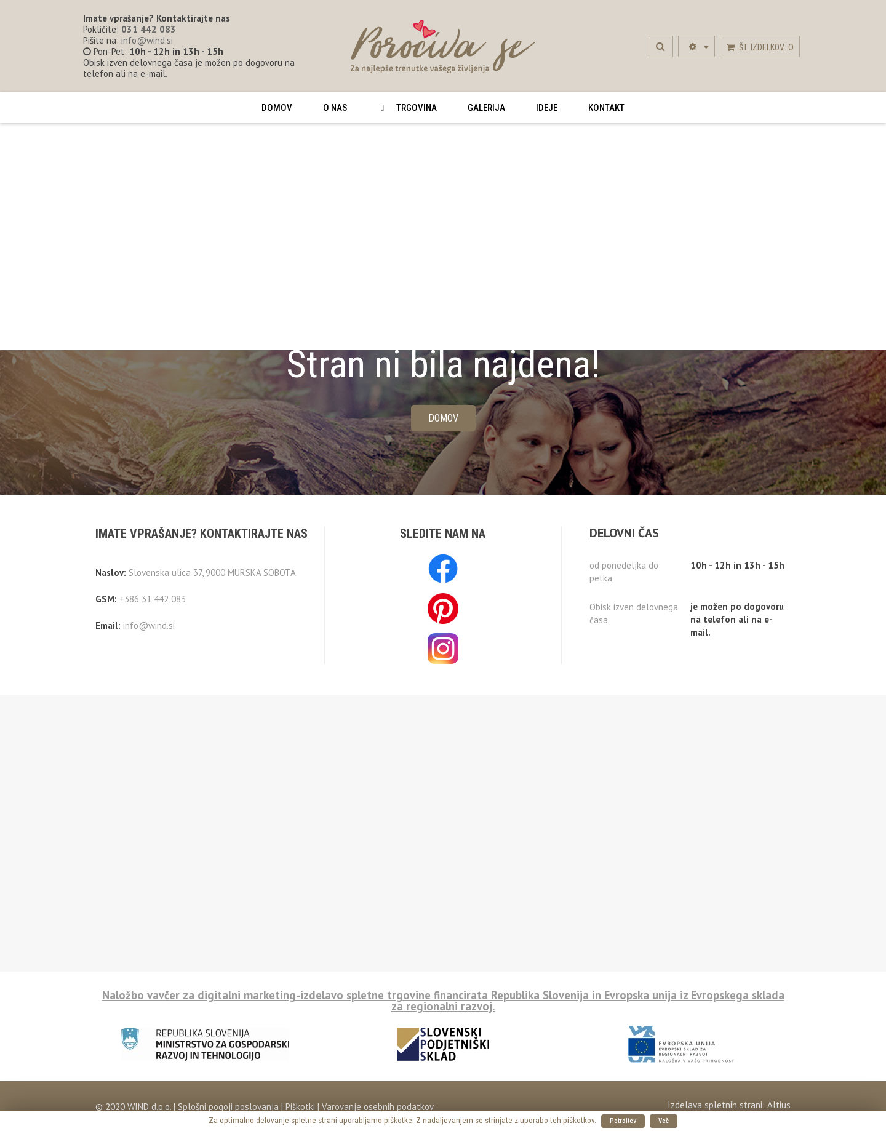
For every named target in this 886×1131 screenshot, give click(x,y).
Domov (443, 418)
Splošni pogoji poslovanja (227, 1107)
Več (663, 1121)
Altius (779, 1105)
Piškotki (300, 1107)
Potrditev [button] (623, 1121)
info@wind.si (147, 40)
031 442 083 (148, 29)
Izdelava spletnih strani (715, 1105)
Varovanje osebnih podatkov (378, 1107)
